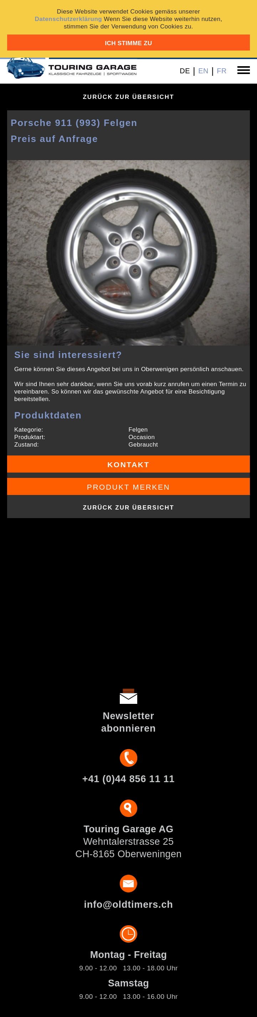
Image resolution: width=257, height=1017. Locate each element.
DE (185, 71)
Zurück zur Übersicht (128, 97)
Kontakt (128, 464)
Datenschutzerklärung (68, 19)
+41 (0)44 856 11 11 (128, 779)
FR (222, 71)
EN (203, 71)
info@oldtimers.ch (128, 904)
